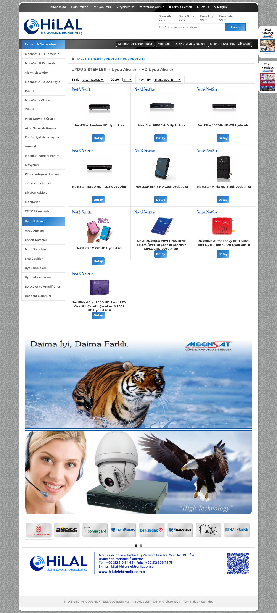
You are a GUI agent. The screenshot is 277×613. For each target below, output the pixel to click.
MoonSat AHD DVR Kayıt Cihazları (42, 86)
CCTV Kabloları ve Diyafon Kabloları (38, 188)
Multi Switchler (35, 249)
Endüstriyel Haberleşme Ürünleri (42, 142)
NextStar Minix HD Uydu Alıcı (99, 248)
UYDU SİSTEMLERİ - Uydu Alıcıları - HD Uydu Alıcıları (111, 58)
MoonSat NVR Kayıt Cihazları (39, 105)
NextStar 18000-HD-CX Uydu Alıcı (224, 125)
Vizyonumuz (125, 7)
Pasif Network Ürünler (40, 118)
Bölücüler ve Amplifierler (42, 286)
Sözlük (203, 7)
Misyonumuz (102, 7)
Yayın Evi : (146, 79)
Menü (34, 6)
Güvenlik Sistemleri (40, 44)
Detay (98, 138)
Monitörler (32, 202)
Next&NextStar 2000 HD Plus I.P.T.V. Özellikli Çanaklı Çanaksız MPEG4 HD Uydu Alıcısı (99, 306)
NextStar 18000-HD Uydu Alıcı (161, 125)
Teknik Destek (180, 7)
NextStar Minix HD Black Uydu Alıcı (224, 187)
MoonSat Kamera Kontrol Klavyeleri (42, 160)
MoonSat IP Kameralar (41, 63)
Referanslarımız (151, 7)
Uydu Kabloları (35, 268)
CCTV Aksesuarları (38, 211)
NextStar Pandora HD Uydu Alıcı (99, 125)
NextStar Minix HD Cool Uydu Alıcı (161, 187)
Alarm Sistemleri (37, 72)
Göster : (116, 79)
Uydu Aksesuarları (38, 277)
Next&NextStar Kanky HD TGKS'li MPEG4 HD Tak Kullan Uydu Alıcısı (224, 243)
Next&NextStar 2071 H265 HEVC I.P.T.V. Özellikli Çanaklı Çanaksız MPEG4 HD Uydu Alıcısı (161, 245)
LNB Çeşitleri (34, 258)
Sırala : (77, 79)
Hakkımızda (79, 7)
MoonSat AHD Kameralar (42, 54)
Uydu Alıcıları (34, 230)
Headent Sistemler (38, 296)
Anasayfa (58, 7)
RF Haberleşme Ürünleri (42, 174)
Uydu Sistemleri (36, 221)
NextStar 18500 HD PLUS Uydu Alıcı (99, 187)
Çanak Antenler (36, 240)
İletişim (220, 7)
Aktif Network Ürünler (40, 128)
